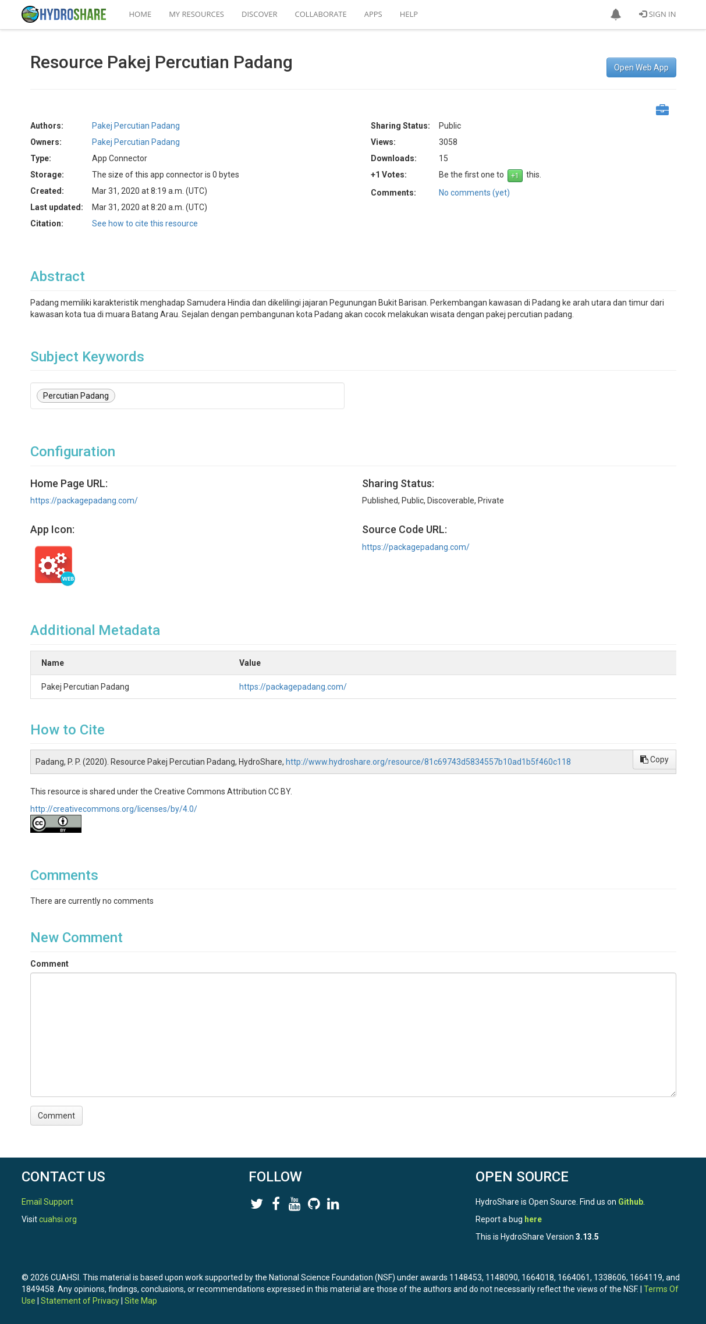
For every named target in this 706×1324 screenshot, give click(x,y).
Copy (654, 759)
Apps (373, 14)
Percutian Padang (76, 395)
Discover (260, 14)
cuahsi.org (58, 1219)
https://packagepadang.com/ (84, 500)
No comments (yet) (474, 192)
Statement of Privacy (80, 1300)
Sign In (657, 14)
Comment (49, 963)
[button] (615, 14)
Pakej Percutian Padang (136, 125)
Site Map (141, 1300)
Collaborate (321, 14)
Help (409, 14)
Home (140, 14)
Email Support (47, 1201)
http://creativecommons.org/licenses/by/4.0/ (113, 809)
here (533, 1219)
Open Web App (641, 67)
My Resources (196, 14)
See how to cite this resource (145, 223)
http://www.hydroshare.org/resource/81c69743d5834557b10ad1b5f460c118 (428, 761)
